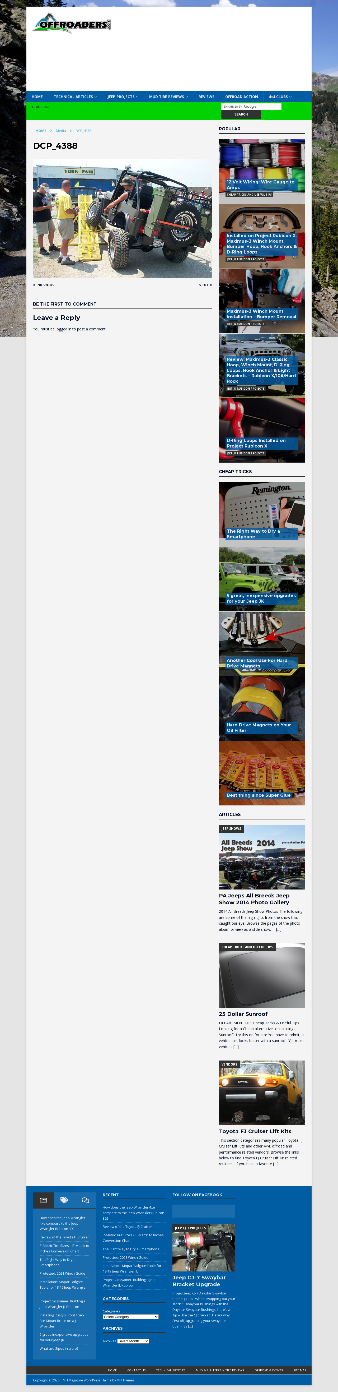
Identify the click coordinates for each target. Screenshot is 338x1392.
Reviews (206, 96)
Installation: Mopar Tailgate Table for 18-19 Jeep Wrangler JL (63, 1287)
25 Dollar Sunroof (243, 1014)
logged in (63, 328)
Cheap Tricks (235, 471)
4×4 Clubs (278, 96)
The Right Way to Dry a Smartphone (253, 534)
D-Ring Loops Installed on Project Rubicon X (256, 443)
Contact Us (136, 1370)
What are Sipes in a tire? (59, 1348)
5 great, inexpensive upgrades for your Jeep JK (261, 598)
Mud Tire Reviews (166, 96)
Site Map (299, 1370)
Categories (111, 1311)
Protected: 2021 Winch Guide (62, 1273)
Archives (109, 1341)
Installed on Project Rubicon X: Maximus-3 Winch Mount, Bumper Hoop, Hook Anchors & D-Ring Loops (262, 244)
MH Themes (125, 1380)
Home (37, 96)
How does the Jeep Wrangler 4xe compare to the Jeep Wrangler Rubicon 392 (62, 1223)
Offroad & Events (269, 1370)
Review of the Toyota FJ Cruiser (64, 1237)
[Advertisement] (215, 49)
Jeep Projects (121, 96)
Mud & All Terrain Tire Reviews (220, 1370)
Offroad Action (241, 96)
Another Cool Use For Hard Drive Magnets (257, 663)
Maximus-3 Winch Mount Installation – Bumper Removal (261, 314)
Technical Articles (73, 96)
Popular (229, 128)
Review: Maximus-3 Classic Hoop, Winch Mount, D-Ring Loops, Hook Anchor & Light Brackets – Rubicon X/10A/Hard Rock (261, 370)
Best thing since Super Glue (259, 795)
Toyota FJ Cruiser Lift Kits (255, 1131)
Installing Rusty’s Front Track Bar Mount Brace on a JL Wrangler (62, 1321)
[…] (278, 929)
